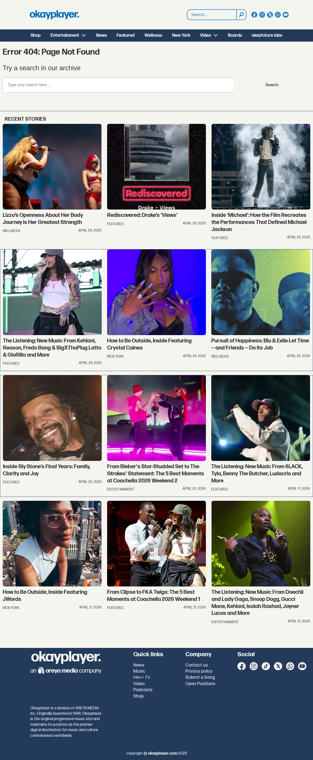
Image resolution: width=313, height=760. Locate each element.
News (101, 35)
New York (181, 35)
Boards (235, 35)
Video (205, 35)
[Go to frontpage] (54, 15)
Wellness (153, 35)
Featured (125, 35)
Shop (36, 35)
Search (272, 84)
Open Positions (200, 683)
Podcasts (143, 689)
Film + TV (141, 677)
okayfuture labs (267, 35)
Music (139, 671)
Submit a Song (200, 677)
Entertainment (65, 35)
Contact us (196, 665)
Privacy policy (198, 671)
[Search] (241, 15)
